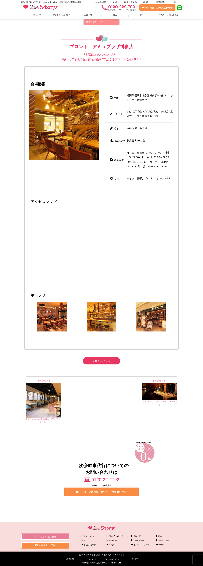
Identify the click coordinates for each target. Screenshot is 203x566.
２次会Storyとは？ (61, 15)
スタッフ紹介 (163, 540)
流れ (142, 15)
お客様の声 (112, 540)
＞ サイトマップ (90, 559)
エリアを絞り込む (94, 22)
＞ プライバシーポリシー (112, 559)
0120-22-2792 (105, 479)
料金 (115, 15)
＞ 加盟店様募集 (69, 559)
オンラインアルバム (130, 2)
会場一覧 (88, 15)
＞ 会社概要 (134, 559)
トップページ (34, 15)
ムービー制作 (138, 540)
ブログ (115, 2)
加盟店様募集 (160, 2)
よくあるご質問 (100, 2)
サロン (174, 2)
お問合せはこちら (101, 361)
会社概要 (146, 2)
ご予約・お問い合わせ (168, 15)
